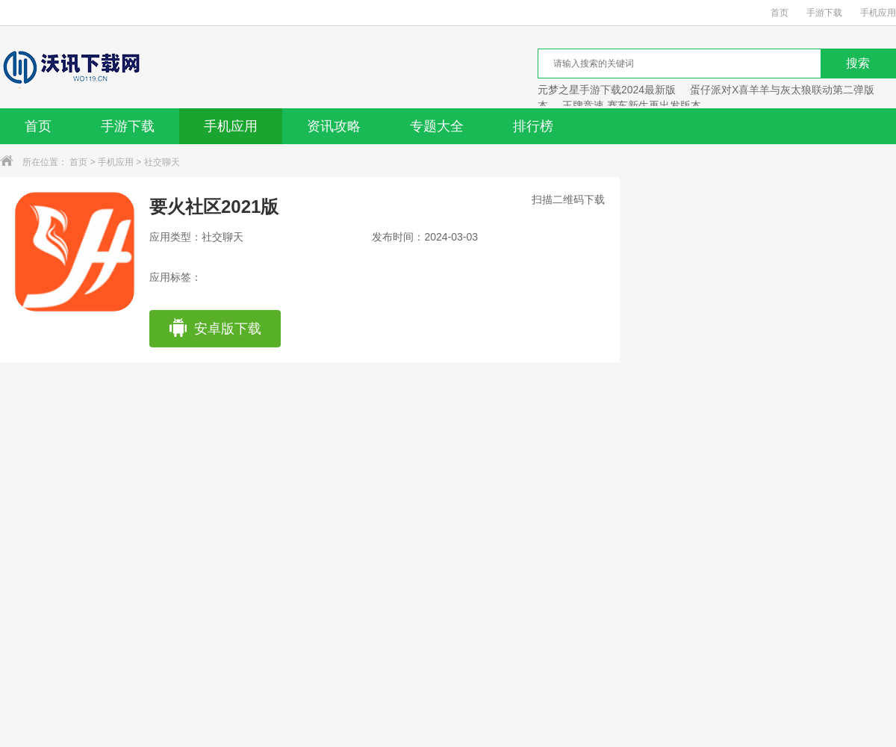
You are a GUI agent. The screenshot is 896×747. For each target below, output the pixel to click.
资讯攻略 (334, 126)
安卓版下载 (214, 328)
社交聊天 (162, 162)
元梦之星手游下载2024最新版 (607, 90)
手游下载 (824, 12)
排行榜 (533, 126)
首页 (779, 12)
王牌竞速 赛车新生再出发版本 (631, 105)
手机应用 (878, 12)
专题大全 (437, 126)
